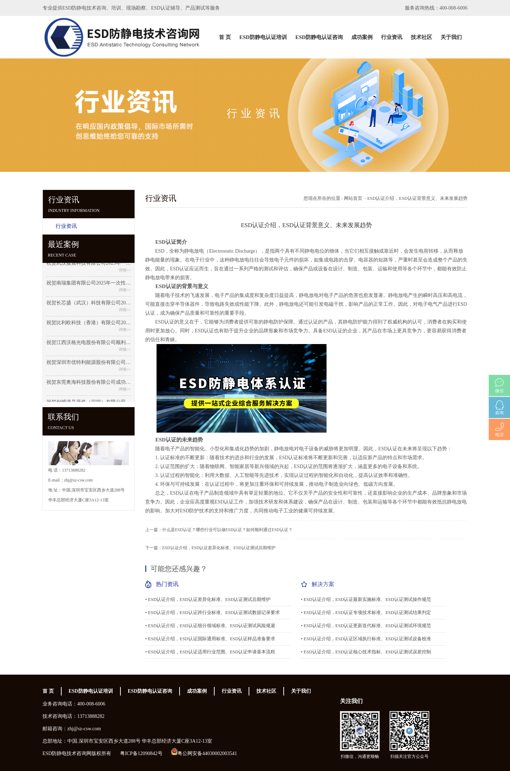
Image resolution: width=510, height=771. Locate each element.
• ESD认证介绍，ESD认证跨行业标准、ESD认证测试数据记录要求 (212, 612)
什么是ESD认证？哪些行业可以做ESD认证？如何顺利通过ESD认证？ (227, 529)
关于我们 (451, 37)
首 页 (225, 37)
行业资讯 (391, 37)
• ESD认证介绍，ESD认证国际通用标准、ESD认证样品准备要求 (210, 638)
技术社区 (421, 37)
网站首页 (353, 198)
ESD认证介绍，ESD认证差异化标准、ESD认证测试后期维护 (219, 547)
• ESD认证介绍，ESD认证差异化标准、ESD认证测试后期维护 (208, 599)
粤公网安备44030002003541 (207, 753)
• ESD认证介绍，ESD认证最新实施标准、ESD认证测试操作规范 (366, 599)
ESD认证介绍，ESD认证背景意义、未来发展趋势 (417, 198)
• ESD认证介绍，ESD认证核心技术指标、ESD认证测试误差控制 (366, 651)
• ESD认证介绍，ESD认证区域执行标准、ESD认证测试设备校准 (366, 638)
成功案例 (362, 37)
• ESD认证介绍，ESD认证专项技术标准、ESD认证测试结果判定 (366, 612)
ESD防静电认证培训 (263, 37)
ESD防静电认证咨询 (319, 37)
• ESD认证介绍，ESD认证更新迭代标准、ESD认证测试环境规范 (366, 625)
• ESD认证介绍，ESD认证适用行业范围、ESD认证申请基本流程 (210, 651)
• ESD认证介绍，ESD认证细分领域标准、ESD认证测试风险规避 (210, 625)
